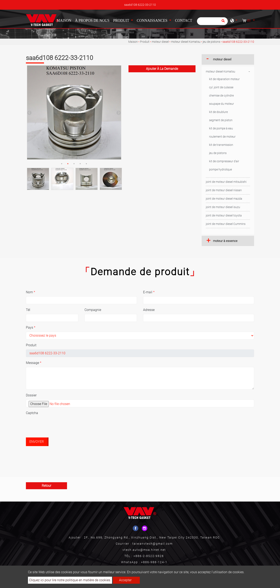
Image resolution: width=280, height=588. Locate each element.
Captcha (32, 413)
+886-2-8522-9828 (148, 556)
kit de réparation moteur (224, 79)
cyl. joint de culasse (221, 87)
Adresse (149, 310)
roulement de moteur (222, 136)
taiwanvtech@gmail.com (152, 543)
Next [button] (118, 112)
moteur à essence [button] (225, 241)
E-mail (149, 292)
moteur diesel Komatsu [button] (220, 71)
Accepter (125, 580)
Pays (30, 327)
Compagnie (92, 310)
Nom (30, 292)
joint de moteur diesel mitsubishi (226, 181)
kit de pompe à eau (221, 128)
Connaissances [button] (152, 20)
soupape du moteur (221, 103)
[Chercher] (212, 21)
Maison (65, 20)
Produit (144, 41)
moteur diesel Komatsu (185, 41)
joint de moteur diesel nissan (224, 190)
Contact (183, 20)
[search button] (222, 22)
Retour (46, 486)
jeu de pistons (211, 41)
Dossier (31, 395)
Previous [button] (29, 112)
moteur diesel (160, 41)
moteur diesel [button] (222, 59)
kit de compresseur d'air (224, 161)
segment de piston (221, 120)
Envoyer (36, 442)
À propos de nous (92, 20)
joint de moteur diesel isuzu (223, 207)
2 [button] (68, 164)
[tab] (228, 59)
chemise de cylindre (221, 95)
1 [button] (62, 164)
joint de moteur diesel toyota (224, 215)
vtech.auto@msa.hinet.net (144, 549)
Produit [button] (121, 20)
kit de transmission (221, 144)
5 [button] (86, 164)
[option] (74, 112)
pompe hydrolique (220, 169)
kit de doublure (218, 112)
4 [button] (80, 164)
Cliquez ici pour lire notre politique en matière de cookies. (70, 580)
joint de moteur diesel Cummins (225, 224)
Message (33, 363)
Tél (28, 310)
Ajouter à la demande (162, 69)
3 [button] (74, 164)
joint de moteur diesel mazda (224, 198)
